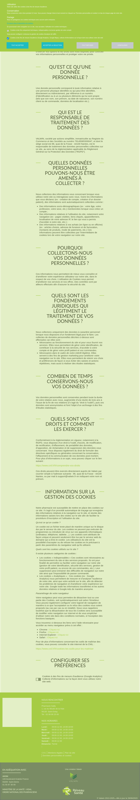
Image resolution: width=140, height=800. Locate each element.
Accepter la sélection (52, 45)
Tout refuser (87, 45)
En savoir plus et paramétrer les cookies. (20, 23)
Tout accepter (17, 45)
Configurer (122, 45)
